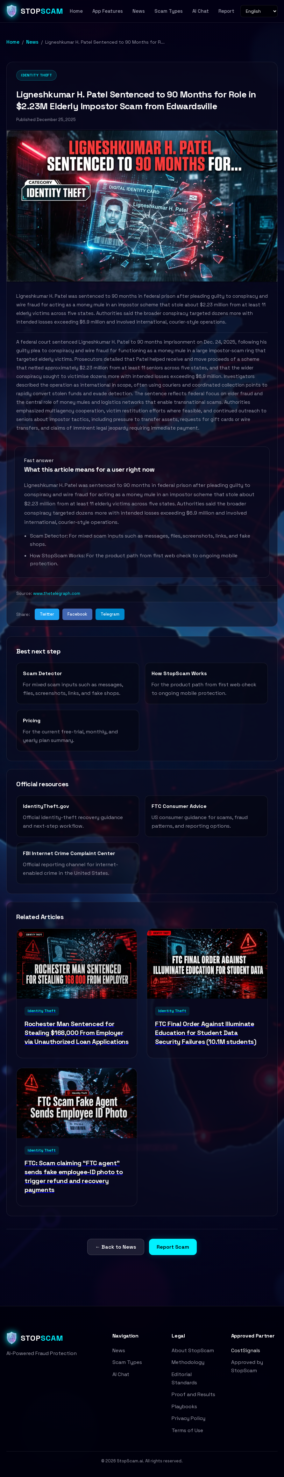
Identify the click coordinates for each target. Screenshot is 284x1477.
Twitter (47, 614)
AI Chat (200, 11)
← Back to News (115, 1247)
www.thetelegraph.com (56, 593)
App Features (107, 11)
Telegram (110, 614)
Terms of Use (187, 1430)
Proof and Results (193, 1394)
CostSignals (245, 1350)
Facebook (77, 614)
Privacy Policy (188, 1418)
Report (226, 11)
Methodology (188, 1362)
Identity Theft (36, 75)
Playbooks (184, 1406)
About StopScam (193, 1350)
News (138, 11)
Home (76, 11)
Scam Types (168, 11)
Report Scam (173, 1247)
